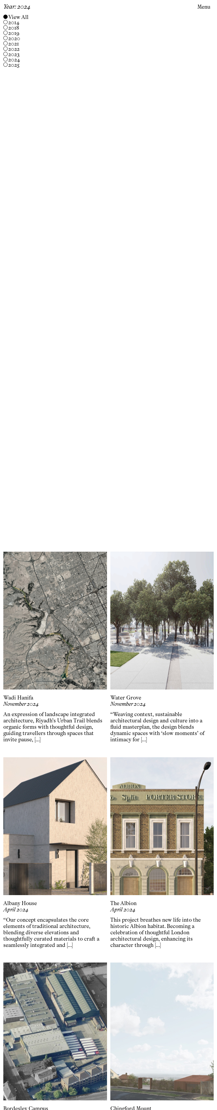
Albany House (20, 903)
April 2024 (15, 909)
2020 (14, 38)
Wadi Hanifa (18, 697)
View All (18, 17)
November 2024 (21, 704)
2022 (14, 49)
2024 (14, 59)
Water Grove (125, 697)
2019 (13, 33)
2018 (13, 28)
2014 (13, 22)
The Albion (123, 903)
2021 (13, 43)
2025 (13, 65)
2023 (14, 54)
